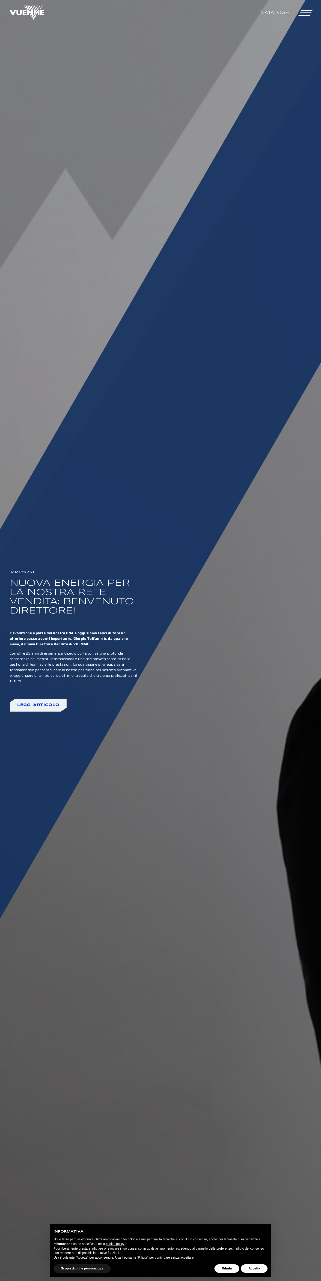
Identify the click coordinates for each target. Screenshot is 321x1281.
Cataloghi (276, 12)
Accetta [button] (254, 1268)
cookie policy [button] (115, 1244)
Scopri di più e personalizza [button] (82, 1268)
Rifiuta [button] (227, 1268)
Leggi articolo (38, 705)
